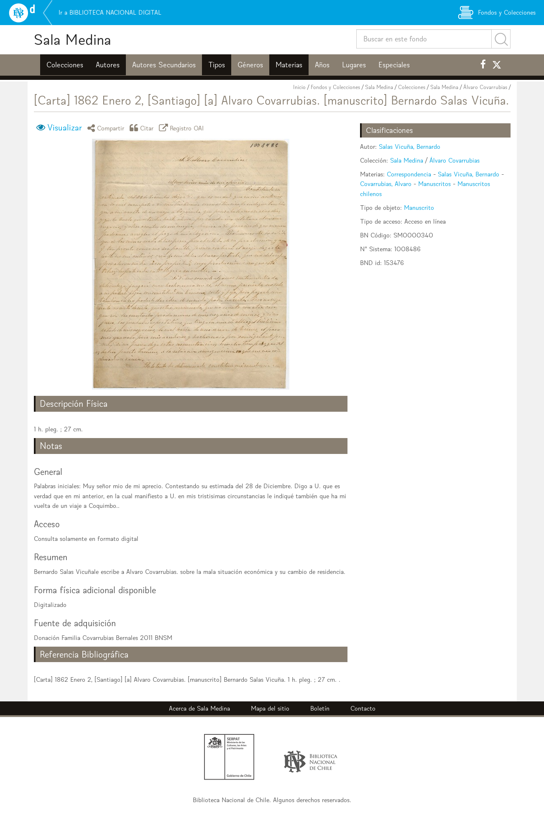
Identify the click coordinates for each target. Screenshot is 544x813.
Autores (108, 64)
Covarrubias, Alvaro (385, 184)
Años (322, 64)
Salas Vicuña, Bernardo (409, 146)
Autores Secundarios (164, 64)
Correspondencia (409, 174)
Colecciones (64, 64)
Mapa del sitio (270, 708)
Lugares (354, 64)
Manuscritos (434, 184)
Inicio (299, 87)
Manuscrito (419, 208)
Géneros (250, 64)
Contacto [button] (362, 708)
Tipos (216, 64)
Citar (143, 127)
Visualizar (64, 127)
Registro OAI (183, 127)
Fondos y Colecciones (335, 87)
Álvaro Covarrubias (485, 87)
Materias (289, 64)
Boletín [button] (319, 708)
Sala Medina (72, 39)
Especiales (394, 64)
